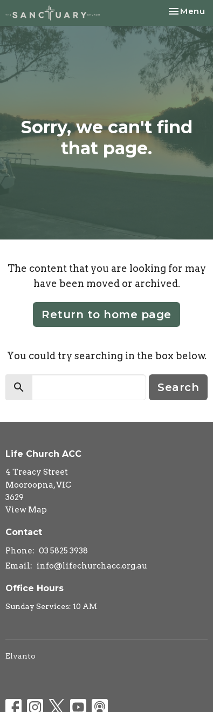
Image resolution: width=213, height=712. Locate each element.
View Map (26, 510)
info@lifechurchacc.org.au (92, 566)
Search (178, 387)
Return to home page (106, 314)
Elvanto (20, 656)
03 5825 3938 (63, 551)
